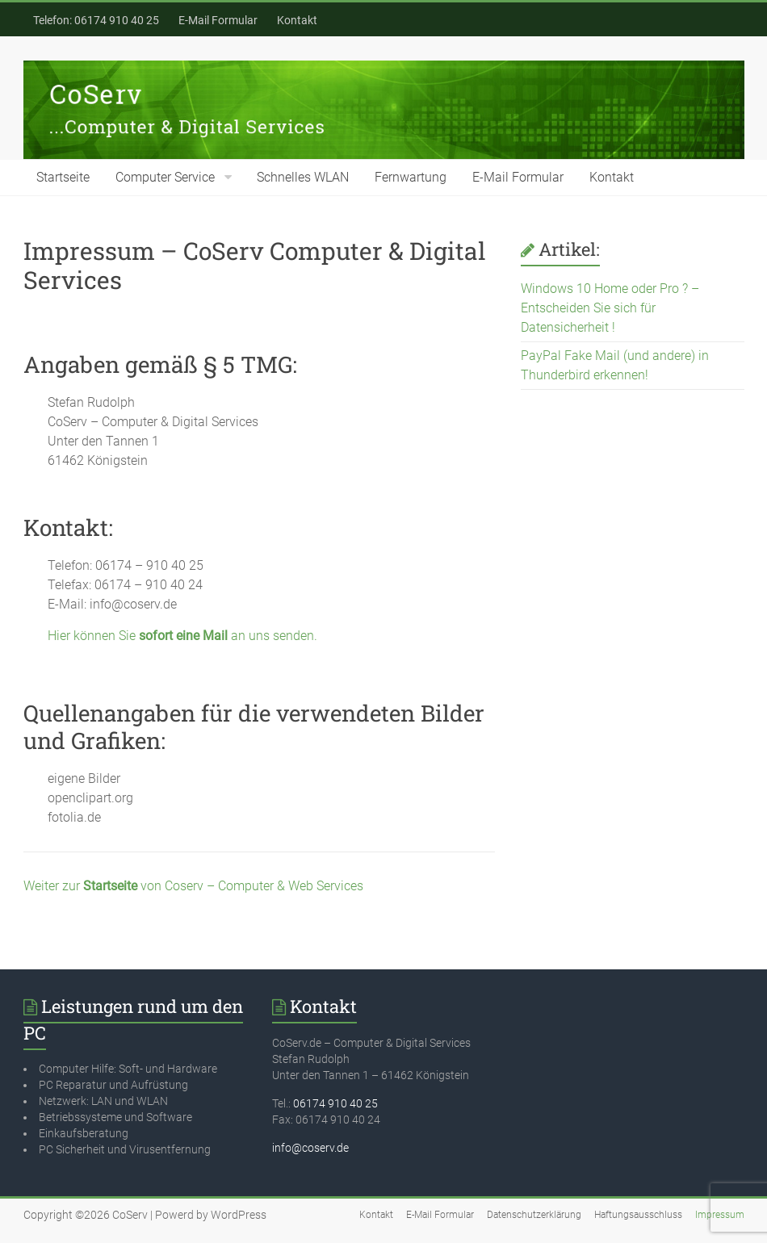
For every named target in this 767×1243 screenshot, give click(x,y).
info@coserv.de (310, 1147)
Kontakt (297, 20)
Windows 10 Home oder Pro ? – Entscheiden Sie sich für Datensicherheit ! (610, 308)
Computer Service (165, 177)
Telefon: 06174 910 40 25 (96, 20)
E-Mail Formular (218, 20)
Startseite (63, 177)
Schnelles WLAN (303, 177)
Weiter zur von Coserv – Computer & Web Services (193, 886)
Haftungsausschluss (638, 1214)
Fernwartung (410, 177)
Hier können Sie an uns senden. (182, 635)
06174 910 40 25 (335, 1103)
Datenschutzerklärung (534, 1214)
